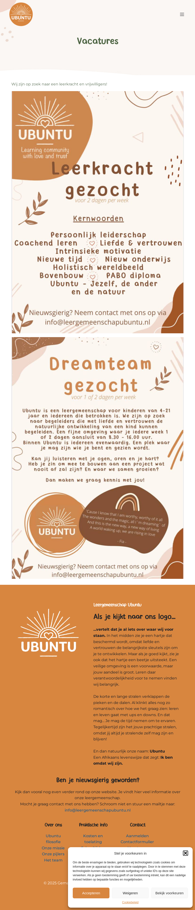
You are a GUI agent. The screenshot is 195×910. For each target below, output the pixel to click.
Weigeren (130, 893)
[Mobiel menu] (182, 14)
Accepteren (91, 893)
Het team (53, 860)
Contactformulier (137, 842)
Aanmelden (137, 836)
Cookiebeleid (130, 902)
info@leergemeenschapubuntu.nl (98, 810)
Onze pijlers (53, 854)
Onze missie (53, 848)
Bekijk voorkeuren (169, 893)
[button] (185, 853)
